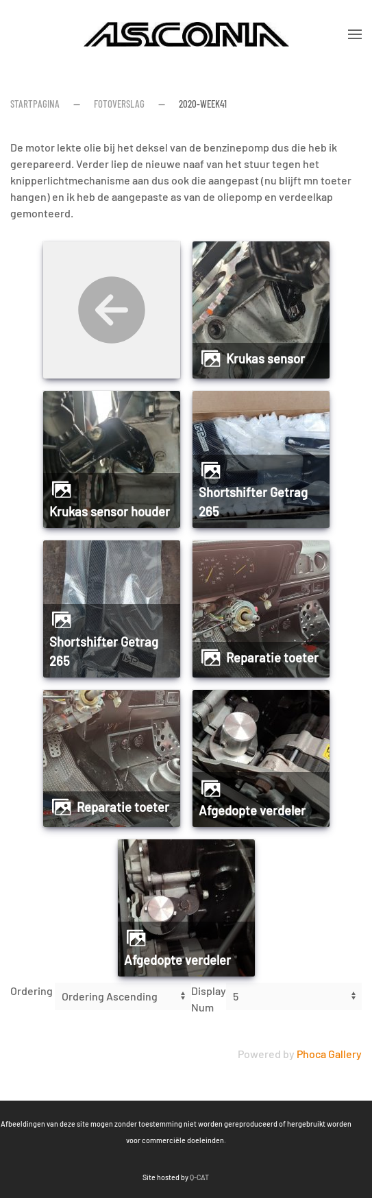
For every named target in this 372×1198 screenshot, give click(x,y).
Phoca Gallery (329, 1053)
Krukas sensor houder (109, 511)
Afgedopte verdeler (252, 810)
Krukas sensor (265, 358)
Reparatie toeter (272, 657)
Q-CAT (134, 1177)
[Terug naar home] (186, 34)
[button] (355, 34)
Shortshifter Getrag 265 (253, 502)
